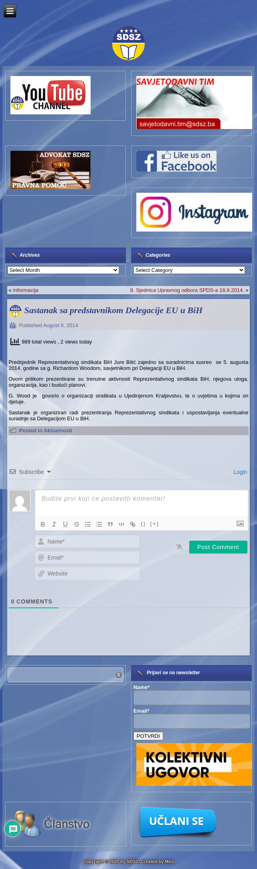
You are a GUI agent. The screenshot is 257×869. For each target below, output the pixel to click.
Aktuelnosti (58, 431)
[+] (154, 524)
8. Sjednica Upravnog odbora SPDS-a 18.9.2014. (187, 290)
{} (143, 524)
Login (239, 472)
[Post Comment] (218, 547)
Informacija (25, 290)
